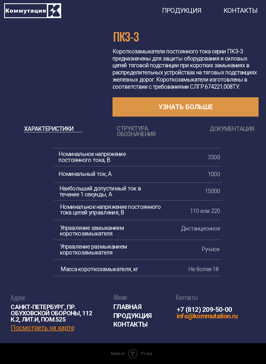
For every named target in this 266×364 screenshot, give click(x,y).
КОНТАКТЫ (240, 10)
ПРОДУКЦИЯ (181, 10)
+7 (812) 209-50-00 (204, 309)
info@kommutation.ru (207, 316)
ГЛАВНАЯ (127, 307)
